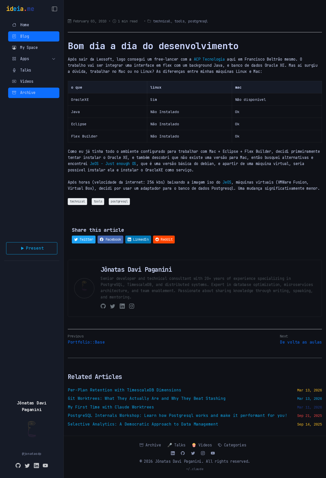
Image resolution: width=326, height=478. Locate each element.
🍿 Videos (202, 445)
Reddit (163, 239)
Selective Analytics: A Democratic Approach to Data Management (143, 424)
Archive (23, 92)
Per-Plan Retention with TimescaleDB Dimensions (124, 390)
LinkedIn (138, 239)
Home (20, 25)
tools (179, 21)
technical (162, 21)
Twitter (83, 239)
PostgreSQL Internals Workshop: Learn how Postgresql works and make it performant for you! (177, 415)
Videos (22, 81)
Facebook (110, 239)
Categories (232, 445)
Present (32, 248)
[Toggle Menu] (54, 9)
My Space (24, 47)
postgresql (198, 21)
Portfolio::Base (86, 342)
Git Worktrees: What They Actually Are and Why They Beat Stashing (147, 398)
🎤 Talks (176, 445)
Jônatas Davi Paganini (178, 461)
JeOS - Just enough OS (113, 163)
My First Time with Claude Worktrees (111, 407)
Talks (21, 70)
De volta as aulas (301, 342)
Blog (20, 36)
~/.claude (195, 469)
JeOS (227, 182)
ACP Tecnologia (209, 59)
